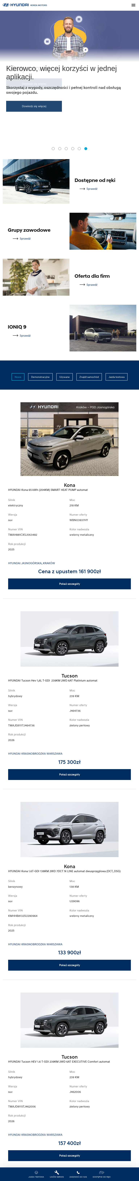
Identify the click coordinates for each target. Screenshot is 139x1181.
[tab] (53, 148)
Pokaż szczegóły (69, 584)
